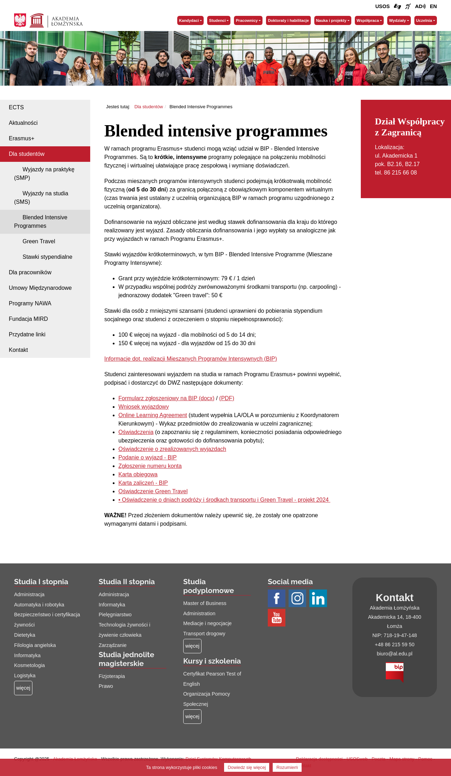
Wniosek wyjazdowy (143, 407)
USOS (382, 6)
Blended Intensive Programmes (40, 221)
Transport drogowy (204, 633)
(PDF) (226, 398)
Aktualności (23, 123)
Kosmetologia (29, 665)
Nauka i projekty (331, 20)
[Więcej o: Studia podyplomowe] (192, 646)
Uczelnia (424, 20)
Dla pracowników (30, 272)
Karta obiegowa (137, 474)
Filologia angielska (35, 645)
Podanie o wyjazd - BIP (147, 457)
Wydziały (397, 20)
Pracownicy (247, 20)
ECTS (16, 107)
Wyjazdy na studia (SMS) (41, 197)
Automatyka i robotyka (39, 604)
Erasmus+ (21, 138)
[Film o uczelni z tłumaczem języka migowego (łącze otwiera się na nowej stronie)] (408, 7)
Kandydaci (189, 20)
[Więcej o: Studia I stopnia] (23, 688)
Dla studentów (26, 154)
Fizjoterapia (112, 676)
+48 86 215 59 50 (394, 644)
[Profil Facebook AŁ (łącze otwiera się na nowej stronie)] (277, 598)
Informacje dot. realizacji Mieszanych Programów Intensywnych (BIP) (190, 359)
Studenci (217, 20)
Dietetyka (24, 635)
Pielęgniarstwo (115, 614)
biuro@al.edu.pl (394, 653)
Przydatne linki (27, 334)
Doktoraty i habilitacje (288, 20)
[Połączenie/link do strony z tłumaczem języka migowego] (397, 7)
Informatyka (27, 655)
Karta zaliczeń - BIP (143, 483)
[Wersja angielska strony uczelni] (433, 7)
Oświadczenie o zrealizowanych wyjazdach (172, 449)
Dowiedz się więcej (247, 767)
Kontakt (18, 350)
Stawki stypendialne (47, 257)
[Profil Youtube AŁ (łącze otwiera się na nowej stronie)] (277, 618)
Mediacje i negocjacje (207, 623)
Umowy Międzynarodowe (40, 288)
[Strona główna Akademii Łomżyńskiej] (56, 19)
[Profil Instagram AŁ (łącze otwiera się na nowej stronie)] (298, 598)
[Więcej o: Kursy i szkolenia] (192, 716)
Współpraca (368, 20)
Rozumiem (287, 767)
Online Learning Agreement (152, 415)
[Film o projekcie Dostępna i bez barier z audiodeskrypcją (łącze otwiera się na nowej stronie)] (420, 7)
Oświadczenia (136, 432)
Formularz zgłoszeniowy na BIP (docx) (166, 398)
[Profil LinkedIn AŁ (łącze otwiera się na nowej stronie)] (319, 598)
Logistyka (25, 675)
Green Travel (39, 241)
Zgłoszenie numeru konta (150, 466)
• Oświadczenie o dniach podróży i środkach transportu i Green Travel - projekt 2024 (224, 500)
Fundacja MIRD (28, 319)
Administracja (29, 594)
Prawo (106, 686)
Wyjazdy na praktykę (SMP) (44, 173)
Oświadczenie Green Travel (153, 491)
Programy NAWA (30, 303)
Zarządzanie (112, 645)
